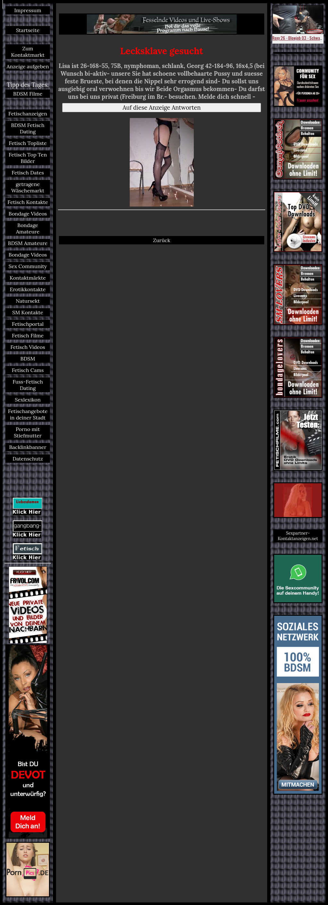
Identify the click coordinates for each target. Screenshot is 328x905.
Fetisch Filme (28, 335)
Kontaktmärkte (28, 278)
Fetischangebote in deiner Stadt (28, 414)
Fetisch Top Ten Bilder (28, 157)
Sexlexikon (28, 399)
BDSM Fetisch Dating (28, 128)
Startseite (27, 30)
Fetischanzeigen (27, 113)
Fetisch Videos (27, 347)
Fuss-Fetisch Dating (27, 384)
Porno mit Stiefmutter (28, 432)
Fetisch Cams (28, 370)
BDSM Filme (27, 93)
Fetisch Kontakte (27, 202)
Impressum (27, 10)
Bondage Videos (28, 213)
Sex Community (28, 266)
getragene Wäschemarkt (27, 187)
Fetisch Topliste (27, 143)
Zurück (161, 240)
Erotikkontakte (28, 289)
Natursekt (28, 301)
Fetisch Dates (28, 172)
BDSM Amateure (28, 243)
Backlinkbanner (27, 447)
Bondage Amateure (27, 228)
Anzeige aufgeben (27, 66)
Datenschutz (27, 458)
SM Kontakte (27, 312)
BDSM (27, 358)
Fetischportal (28, 324)
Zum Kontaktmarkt (27, 51)
